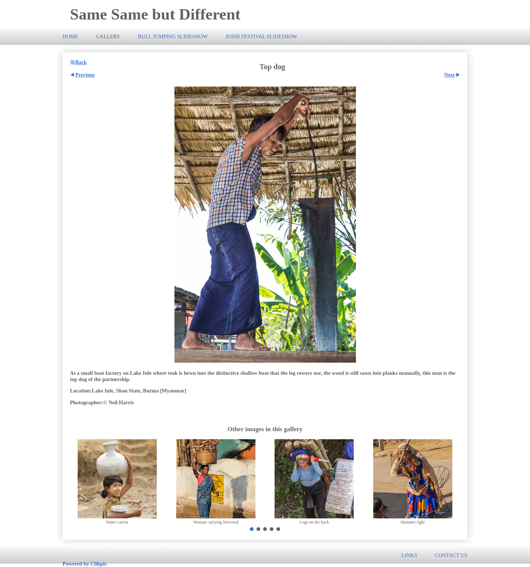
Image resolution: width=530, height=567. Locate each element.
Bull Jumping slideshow (173, 36)
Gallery (108, 36)
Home (70, 36)
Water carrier (117, 522)
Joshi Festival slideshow (261, 36)
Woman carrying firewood (216, 522)
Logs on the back (314, 522)
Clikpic (99, 564)
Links (409, 555)
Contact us (451, 555)
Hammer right (412, 522)
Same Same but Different (155, 14)
